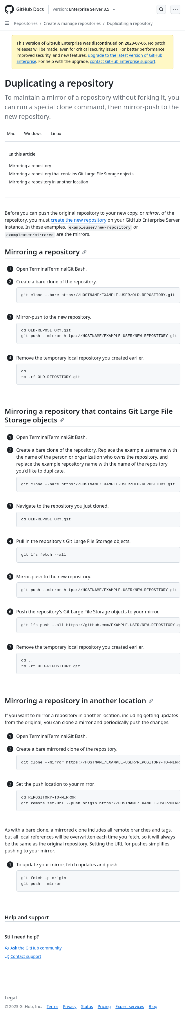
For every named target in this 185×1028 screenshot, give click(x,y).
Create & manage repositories (72, 23)
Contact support (23, 956)
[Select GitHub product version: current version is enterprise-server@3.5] (84, 9)
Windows (32, 133)
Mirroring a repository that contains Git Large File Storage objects (89, 415)
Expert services (129, 1006)
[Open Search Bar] (161, 9)
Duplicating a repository (130, 23)
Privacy (70, 1006)
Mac (11, 133)
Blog (153, 1006)
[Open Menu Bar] (175, 9)
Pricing (104, 1006)
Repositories (26, 23)
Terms (52, 1006)
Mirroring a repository (46, 251)
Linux (56, 133)
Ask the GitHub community (33, 948)
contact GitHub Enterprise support (122, 61)
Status (87, 1006)
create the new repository (78, 220)
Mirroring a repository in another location (79, 700)
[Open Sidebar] (7, 23)
